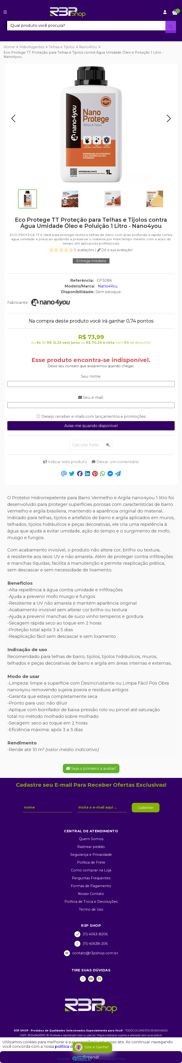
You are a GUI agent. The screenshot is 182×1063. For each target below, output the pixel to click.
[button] (13, 118)
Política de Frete (91, 862)
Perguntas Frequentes (91, 878)
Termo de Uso (91, 909)
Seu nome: (91, 376)
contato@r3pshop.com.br (91, 953)
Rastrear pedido (91, 847)
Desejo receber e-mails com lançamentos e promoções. (93, 416)
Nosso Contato (91, 894)
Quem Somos (91, 839)
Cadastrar (146, 807)
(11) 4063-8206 (91, 934)
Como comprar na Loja (91, 870)
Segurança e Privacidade (91, 854)
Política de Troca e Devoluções (91, 901)
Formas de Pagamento (91, 886)
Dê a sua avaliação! (114, 250)
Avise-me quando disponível (91, 425)
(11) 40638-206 (91, 944)
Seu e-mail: (91, 397)
